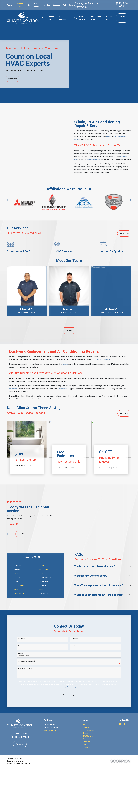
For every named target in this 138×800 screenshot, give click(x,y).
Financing (10, 5)
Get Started (12, 79)
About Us (86, 705)
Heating (85, 711)
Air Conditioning (88, 708)
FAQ (64, 5)
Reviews (72, 5)
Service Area (87, 719)
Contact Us (86, 725)
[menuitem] (9, 741)
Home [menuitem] (44, 18)
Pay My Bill (122, 18)
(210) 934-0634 (122, 5)
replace (65, 361)
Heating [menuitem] (74, 18)
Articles (47, 5)
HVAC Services (88, 714)
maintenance (13, 386)
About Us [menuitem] (51, 18)
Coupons (56, 5)
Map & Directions (50, 708)
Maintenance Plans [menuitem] (96, 18)
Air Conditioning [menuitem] (62, 18)
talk (117, 393)
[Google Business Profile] (120, 702)
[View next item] (130, 195)
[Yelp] (125, 702)
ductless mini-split (103, 357)
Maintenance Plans (89, 716)
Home (85, 702)
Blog (29, 5)
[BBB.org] (130, 702)
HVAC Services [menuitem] (82, 18)
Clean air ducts (63, 386)
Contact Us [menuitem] (109, 18)
